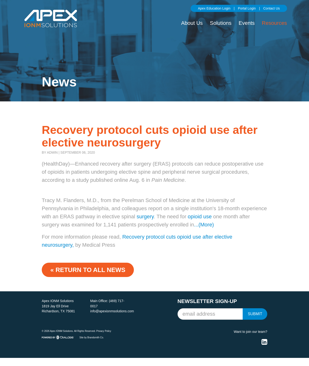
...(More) (204, 225)
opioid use (200, 217)
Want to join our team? (250, 332)
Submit (255, 314)
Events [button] (247, 23)
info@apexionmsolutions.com (112, 311)
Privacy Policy (103, 331)
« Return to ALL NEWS (87, 269)
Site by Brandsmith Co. (91, 337)
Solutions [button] (221, 23)
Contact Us (271, 8)
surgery (145, 217)
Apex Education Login (214, 8)
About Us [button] (192, 23)
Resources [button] (274, 23)
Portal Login (247, 8)
